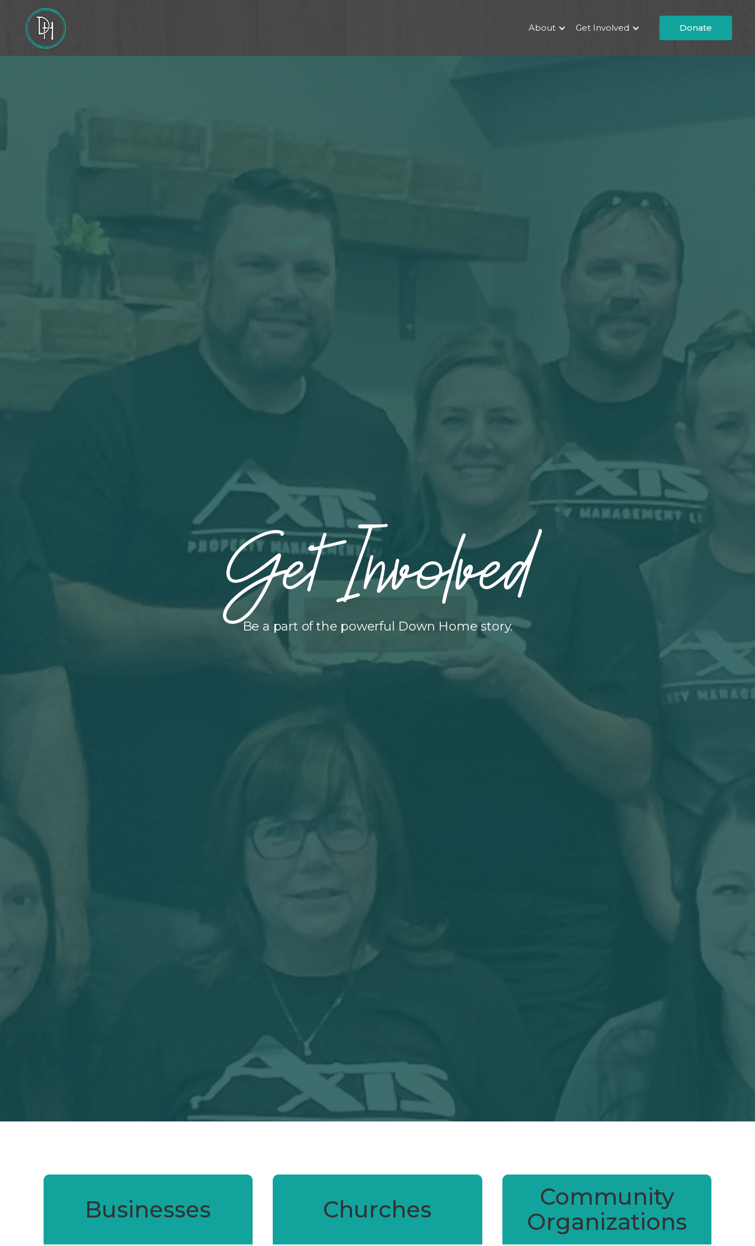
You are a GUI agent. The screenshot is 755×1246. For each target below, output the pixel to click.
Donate (696, 27)
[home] (45, 28)
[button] (545, 28)
